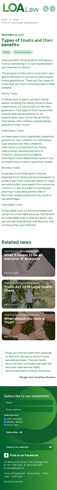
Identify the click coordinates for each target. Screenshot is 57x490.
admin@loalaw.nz (15, 468)
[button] (53, 9)
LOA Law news (14, 419)
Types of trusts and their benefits (19, 23)
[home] (20, 7)
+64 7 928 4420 (34, 465)
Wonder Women (15, 422)
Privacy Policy (34, 473)
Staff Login (17, 476)
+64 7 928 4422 (14, 465)
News (16, 20)
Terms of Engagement (14, 473)
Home (4, 20)
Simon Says (12, 425)
